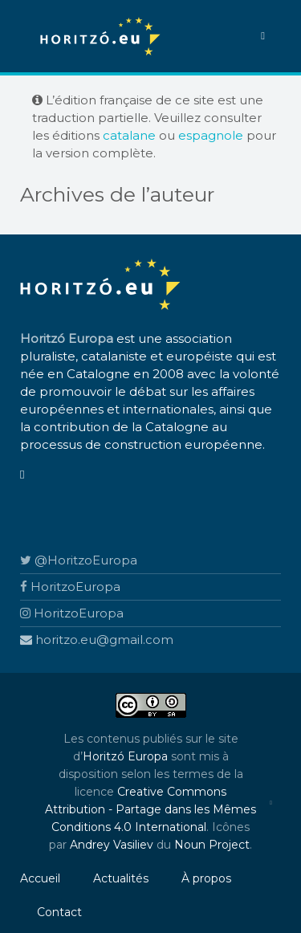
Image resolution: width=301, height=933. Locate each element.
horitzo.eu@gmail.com (96, 639)
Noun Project (212, 844)
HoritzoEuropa (70, 586)
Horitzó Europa (125, 756)
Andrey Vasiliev (111, 844)
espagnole (210, 135)
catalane (129, 135)
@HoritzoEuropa (78, 560)
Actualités (120, 878)
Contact (59, 912)
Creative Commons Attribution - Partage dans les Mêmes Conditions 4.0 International (150, 809)
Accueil (40, 878)
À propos (206, 878)
